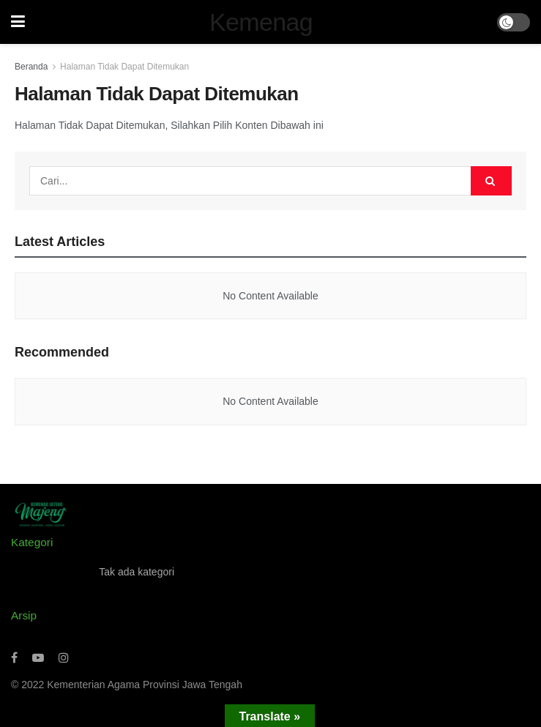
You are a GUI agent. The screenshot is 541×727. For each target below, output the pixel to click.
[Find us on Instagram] (64, 657)
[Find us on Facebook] (14, 657)
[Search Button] (491, 180)
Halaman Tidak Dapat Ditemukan (124, 66)
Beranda (31, 66)
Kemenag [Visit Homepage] (261, 22)
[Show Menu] (18, 22)
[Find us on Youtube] (38, 657)
